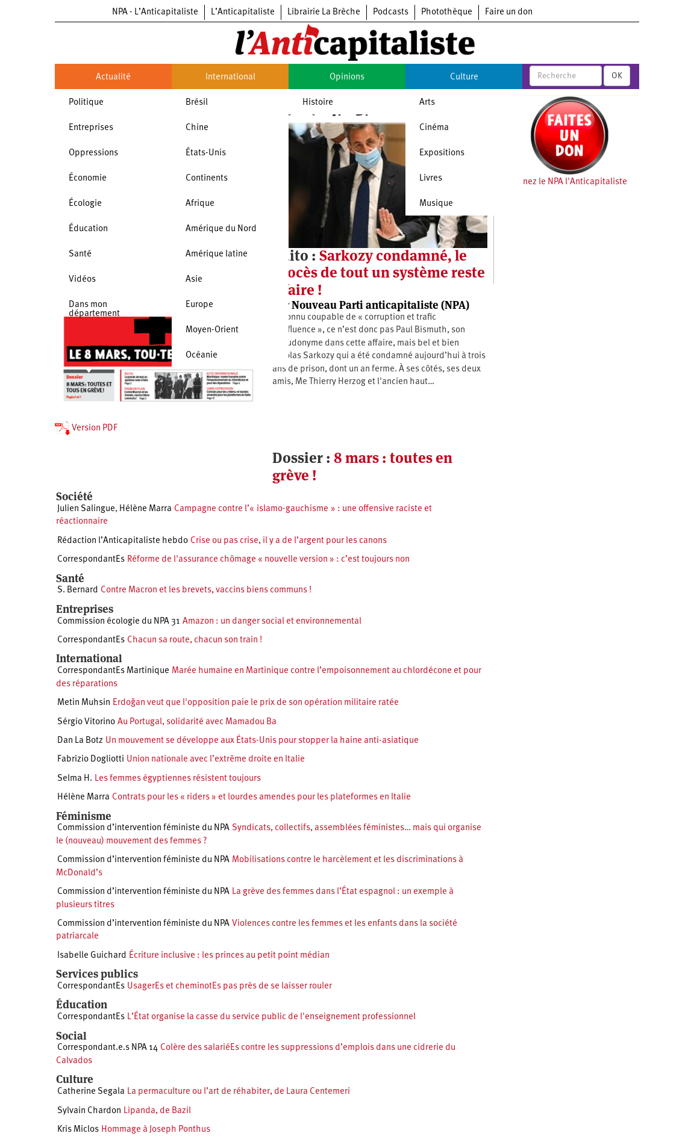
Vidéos (82, 279)
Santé (80, 254)
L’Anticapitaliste (243, 12)
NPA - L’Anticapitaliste (155, 12)
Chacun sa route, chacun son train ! (194, 640)
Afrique (200, 203)
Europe (199, 304)
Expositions (441, 153)
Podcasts (390, 12)
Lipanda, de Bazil (157, 1111)
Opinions (347, 77)
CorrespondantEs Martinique (113, 670)
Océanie (201, 355)
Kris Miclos (78, 1129)
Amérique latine (217, 254)
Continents (207, 178)
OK (616, 76)
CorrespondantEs (91, 559)
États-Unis (206, 153)
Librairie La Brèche (323, 12)
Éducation (88, 229)
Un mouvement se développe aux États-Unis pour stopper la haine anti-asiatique (262, 740)
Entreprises (91, 127)
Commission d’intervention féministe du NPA (143, 828)
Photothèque (446, 12)
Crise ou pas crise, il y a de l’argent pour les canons (288, 540)
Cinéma (434, 127)
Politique (86, 102)
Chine (197, 127)
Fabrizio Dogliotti (90, 759)
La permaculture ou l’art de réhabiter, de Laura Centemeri (238, 1091)
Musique (436, 203)
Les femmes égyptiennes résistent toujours (178, 778)
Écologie (85, 203)
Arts (427, 102)
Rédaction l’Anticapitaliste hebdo (122, 540)
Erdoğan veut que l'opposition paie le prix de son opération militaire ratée (256, 702)
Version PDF (86, 428)
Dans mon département (94, 309)
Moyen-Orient (212, 330)
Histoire (317, 102)
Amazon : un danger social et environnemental (272, 621)
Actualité (113, 77)
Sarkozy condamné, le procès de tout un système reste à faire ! (378, 272)
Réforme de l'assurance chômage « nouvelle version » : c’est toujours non (268, 559)
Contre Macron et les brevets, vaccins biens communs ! (206, 590)
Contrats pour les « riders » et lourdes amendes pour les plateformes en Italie (261, 797)
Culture (464, 77)
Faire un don (509, 12)
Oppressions (93, 153)
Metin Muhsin (83, 702)
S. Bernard (77, 590)
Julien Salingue (86, 509)
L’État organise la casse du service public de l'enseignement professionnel (271, 1017)
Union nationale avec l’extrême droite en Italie (216, 759)
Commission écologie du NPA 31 (118, 621)
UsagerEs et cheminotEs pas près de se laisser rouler (229, 986)
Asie (194, 279)
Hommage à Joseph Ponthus (155, 1129)
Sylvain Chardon (89, 1111)
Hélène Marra (145, 509)
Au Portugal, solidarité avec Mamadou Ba (197, 722)
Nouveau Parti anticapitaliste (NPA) (380, 305)
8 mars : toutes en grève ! (362, 466)
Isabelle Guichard (92, 955)
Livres (430, 178)
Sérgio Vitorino (86, 722)
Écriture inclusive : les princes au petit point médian (229, 955)
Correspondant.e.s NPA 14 (107, 1047)
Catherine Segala (91, 1091)
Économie (88, 178)
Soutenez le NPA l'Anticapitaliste (563, 182)
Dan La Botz (80, 740)
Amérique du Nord (221, 229)
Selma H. (74, 778)
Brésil (197, 102)
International (230, 77)
